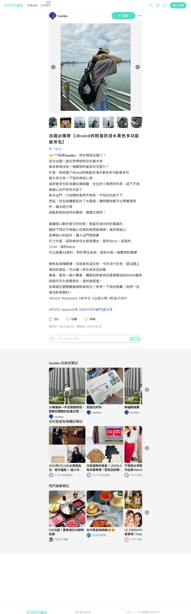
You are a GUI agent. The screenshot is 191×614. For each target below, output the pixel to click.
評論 (134, 352)
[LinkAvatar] (53, 15)
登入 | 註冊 (178, 5)
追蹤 (123, 15)
